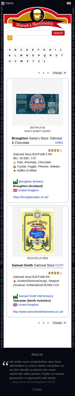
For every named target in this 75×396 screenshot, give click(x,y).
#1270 (59, 265)
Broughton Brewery (31, 181)
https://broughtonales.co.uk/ (30, 197)
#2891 (59, 142)
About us (37, 354)
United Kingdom (28, 190)
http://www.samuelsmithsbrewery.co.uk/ (38, 311)
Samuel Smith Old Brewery (36, 296)
